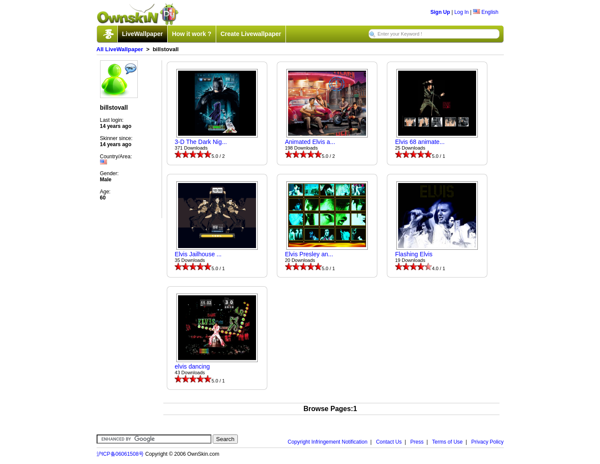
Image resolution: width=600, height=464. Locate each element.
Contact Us (389, 442)
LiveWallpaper (142, 33)
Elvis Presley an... (309, 254)
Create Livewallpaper (251, 33)
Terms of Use (447, 442)
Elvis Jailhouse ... (198, 254)
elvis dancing (192, 366)
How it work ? (191, 33)
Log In (461, 12)
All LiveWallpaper (120, 49)
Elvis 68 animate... (419, 141)
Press (417, 442)
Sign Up (440, 12)
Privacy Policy (487, 442)
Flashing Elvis (413, 254)
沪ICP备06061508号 (120, 454)
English (486, 12)
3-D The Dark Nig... (201, 141)
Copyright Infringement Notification (327, 442)
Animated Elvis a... (310, 141)
